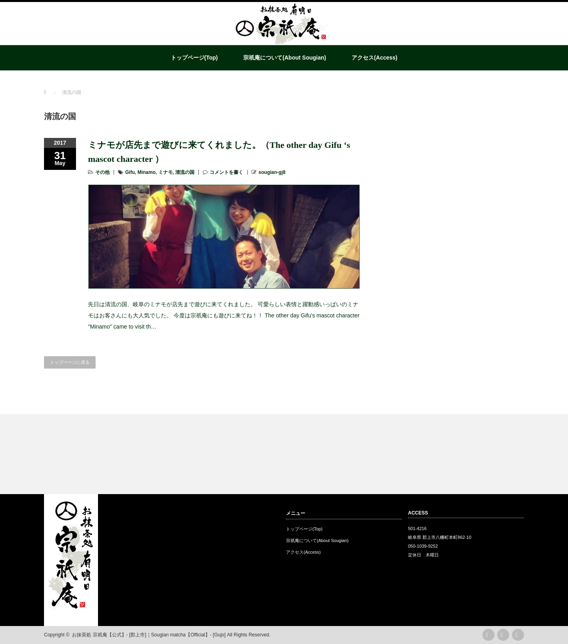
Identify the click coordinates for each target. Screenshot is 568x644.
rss (488, 635)
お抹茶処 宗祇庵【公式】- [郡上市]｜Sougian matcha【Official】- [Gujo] (149, 635)
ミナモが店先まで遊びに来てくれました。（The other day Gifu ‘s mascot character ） (219, 152)
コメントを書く (226, 172)
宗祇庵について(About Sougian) (284, 57)
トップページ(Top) (194, 57)
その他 (102, 172)
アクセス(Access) (374, 57)
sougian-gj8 (271, 172)
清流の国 (184, 172)
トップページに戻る (70, 362)
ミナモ (165, 172)
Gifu (130, 172)
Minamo (147, 172)
